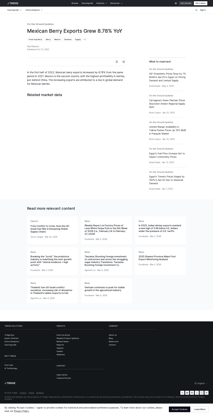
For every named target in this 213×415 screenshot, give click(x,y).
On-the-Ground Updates (40, 24)
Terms (31, 393)
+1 (84, 39)
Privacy (23, 393)
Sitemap (40, 393)
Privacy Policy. (21, 411)
